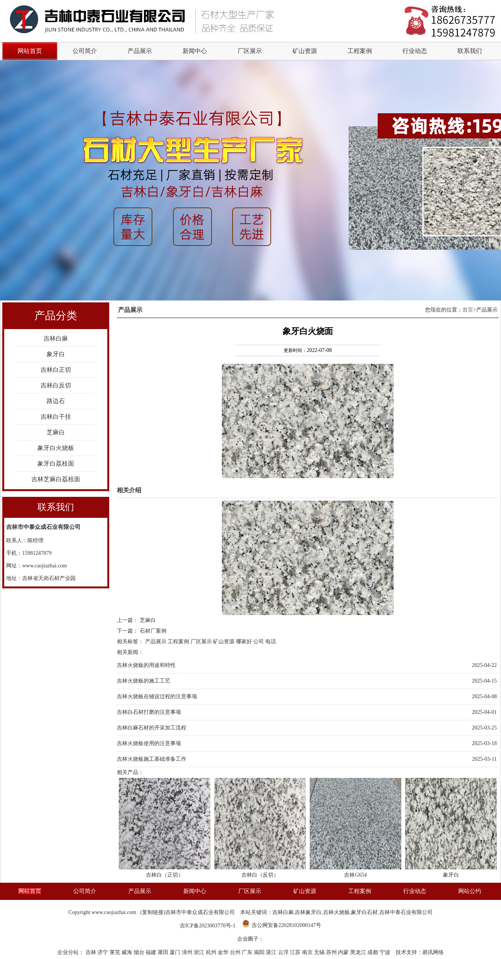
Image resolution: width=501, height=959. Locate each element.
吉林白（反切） (260, 875)
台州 (236, 952)
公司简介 (85, 51)
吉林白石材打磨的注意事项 (149, 712)
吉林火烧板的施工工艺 (143, 681)
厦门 (176, 952)
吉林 (92, 952)
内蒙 (344, 952)
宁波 (386, 952)
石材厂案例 (153, 631)
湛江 (272, 952)
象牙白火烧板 (55, 448)
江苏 (296, 952)
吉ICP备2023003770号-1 (207, 925)
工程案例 (359, 51)
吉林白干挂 (55, 416)
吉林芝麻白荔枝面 (55, 479)
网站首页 (29, 891)
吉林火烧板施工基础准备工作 (151, 759)
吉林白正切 (55, 369)
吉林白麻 (56, 338)
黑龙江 (359, 952)
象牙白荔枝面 (55, 463)
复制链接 (152, 912)
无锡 (320, 952)
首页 (467, 310)
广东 (248, 952)
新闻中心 (195, 51)
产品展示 (140, 51)
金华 (224, 952)
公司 (258, 641)
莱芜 (116, 952)
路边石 (56, 401)
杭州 (212, 952)
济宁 (103, 952)
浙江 (200, 952)
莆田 (164, 952)
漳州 (188, 952)
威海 (127, 952)
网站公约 (469, 891)
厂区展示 (250, 51)
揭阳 (260, 952)
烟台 (140, 952)
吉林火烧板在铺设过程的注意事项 (157, 696)
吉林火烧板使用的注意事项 (149, 743)
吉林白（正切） (164, 875)
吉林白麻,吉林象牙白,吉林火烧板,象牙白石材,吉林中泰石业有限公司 (352, 912)
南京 (308, 952)
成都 (373, 952)
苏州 (332, 952)
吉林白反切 (55, 385)
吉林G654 (355, 875)
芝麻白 (56, 432)
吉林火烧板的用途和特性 (146, 665)
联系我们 (469, 51)
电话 (270, 641)
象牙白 (56, 354)
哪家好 (244, 641)
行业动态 (414, 51)
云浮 (284, 952)
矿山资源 (305, 51)
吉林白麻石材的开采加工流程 (151, 728)
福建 (151, 952)
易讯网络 (433, 952)
